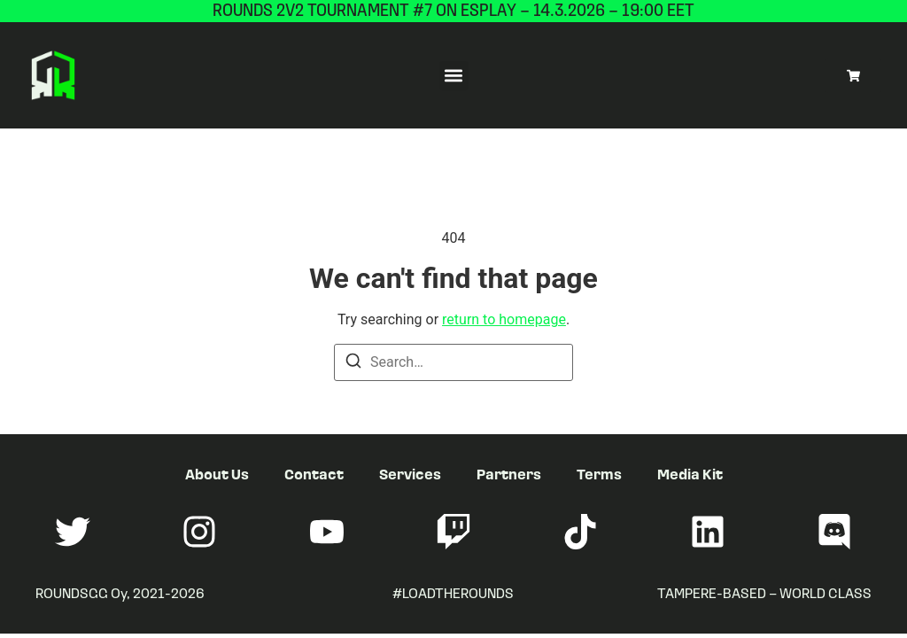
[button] (454, 75)
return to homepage (504, 319)
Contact (314, 473)
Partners (509, 473)
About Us (217, 473)
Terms (599, 473)
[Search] (353, 364)
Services (410, 473)
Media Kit (690, 473)
